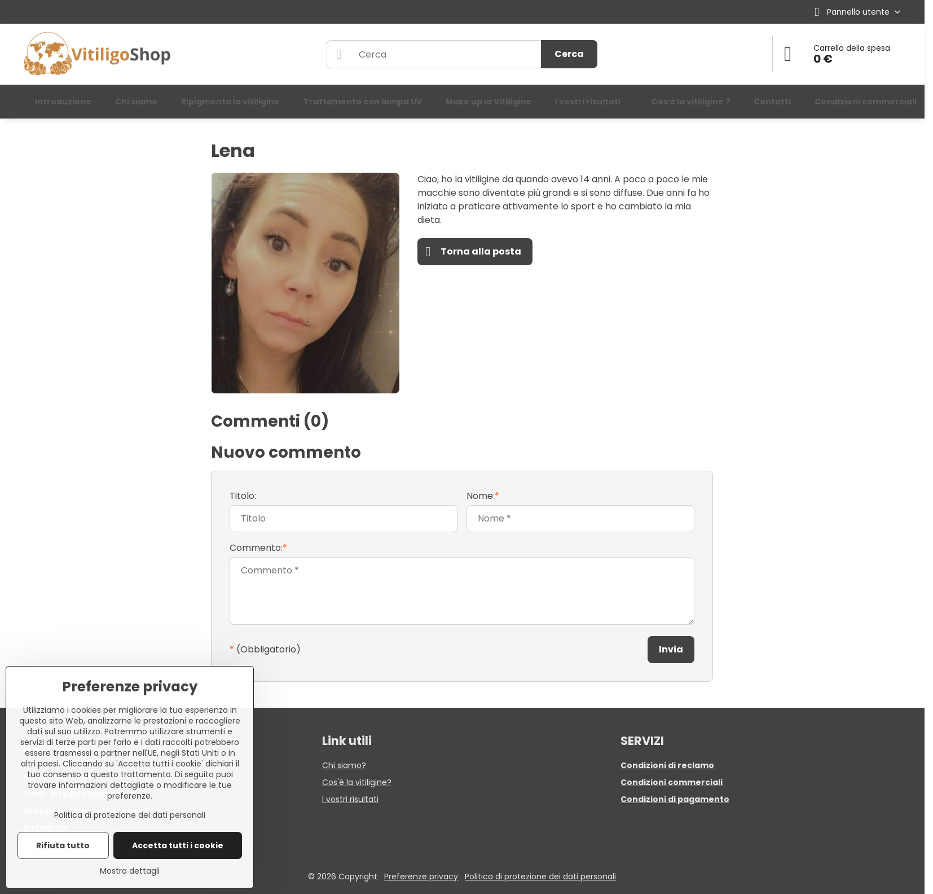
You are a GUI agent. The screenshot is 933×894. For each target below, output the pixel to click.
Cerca (569, 53)
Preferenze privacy (421, 876)
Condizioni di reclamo (667, 765)
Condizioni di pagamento (674, 799)
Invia (671, 649)
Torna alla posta (473, 251)
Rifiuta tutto (63, 845)
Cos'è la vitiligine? (356, 782)
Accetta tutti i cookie (177, 845)
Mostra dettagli (130, 871)
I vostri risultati (350, 799)
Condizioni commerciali (672, 782)
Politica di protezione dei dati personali (540, 876)
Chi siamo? (344, 765)
